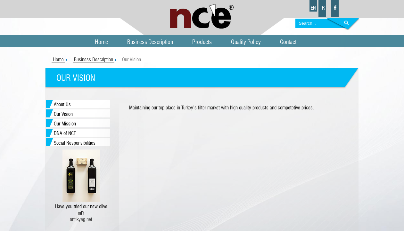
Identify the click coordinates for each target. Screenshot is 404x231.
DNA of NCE (65, 133)
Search (343, 24)
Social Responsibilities (74, 143)
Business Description (150, 42)
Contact (288, 42)
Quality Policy (246, 42)
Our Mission (65, 124)
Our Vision (63, 114)
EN (313, 8)
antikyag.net (81, 219)
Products (202, 42)
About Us (62, 104)
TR (322, 8)
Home (101, 42)
